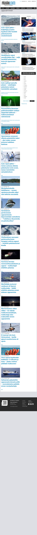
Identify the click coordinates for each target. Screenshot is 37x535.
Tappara (25, 96)
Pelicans (25, 90)
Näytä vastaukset (26, 100)
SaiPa (25, 92)
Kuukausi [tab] (33, 18)
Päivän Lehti (8, 3)
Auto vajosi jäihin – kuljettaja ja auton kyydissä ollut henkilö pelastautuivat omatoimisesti (9, 32)
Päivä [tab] (24, 18)
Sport (25, 95)
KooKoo (25, 86)
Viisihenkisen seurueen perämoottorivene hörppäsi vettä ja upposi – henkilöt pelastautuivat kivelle (10, 241)
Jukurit (25, 81)
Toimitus (29, 1)
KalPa (25, 83)
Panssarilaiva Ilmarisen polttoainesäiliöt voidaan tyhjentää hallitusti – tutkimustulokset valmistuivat (10, 113)
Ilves (25, 79)
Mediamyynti (34, 1)
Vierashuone (29, 8)
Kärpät (25, 88)
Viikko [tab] (29, 18)
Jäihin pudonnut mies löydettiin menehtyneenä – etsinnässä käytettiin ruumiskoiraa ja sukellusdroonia (28, 55)
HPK (25, 78)
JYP (25, 82)
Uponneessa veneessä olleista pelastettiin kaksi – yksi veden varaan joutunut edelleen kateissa (10, 140)
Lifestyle (23, 8)
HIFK (25, 76)
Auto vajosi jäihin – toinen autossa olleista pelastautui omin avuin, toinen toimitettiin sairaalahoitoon (9, 168)
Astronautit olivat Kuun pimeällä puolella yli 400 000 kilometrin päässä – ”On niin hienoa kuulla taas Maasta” (28, 68)
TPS (25, 93)
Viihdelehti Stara (24, 103)
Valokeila (13, 8)
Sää (2, 8)
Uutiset (7, 8)
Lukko (25, 89)
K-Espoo (25, 85)
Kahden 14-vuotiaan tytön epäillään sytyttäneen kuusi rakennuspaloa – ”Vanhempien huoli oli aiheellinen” (28, 30)
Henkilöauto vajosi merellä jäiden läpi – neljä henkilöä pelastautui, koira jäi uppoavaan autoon (10, 59)
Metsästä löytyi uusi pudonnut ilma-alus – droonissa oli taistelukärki (28, 43)
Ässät (25, 97)
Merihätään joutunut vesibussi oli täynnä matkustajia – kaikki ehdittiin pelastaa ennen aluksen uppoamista (10, 288)
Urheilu (18, 8)
